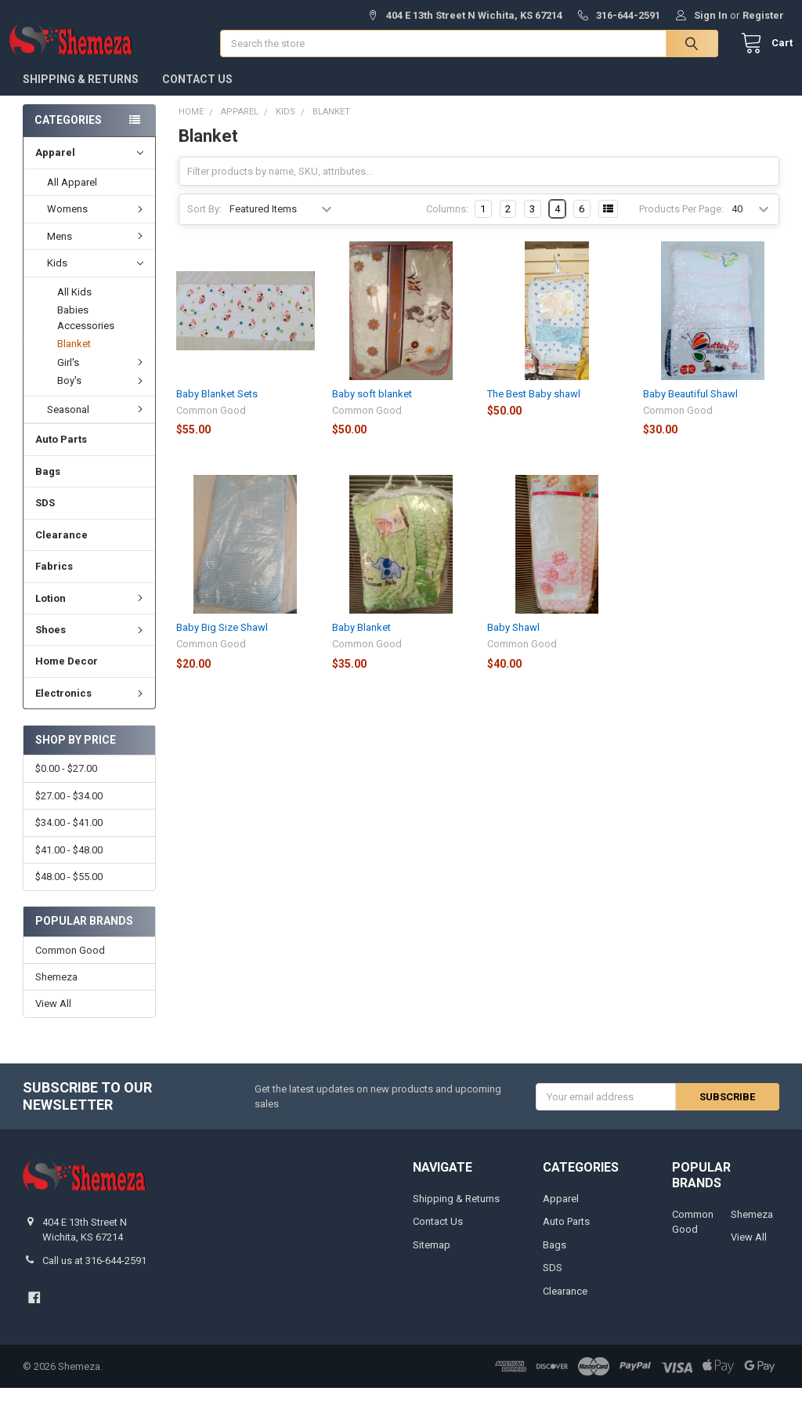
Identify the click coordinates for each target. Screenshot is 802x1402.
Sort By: (204, 223)
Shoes (90, 644)
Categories (68, 134)
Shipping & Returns (81, 93)
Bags (47, 485)
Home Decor (66, 675)
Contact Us (197, 93)
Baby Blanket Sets (217, 408)
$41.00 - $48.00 (69, 864)
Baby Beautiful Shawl (690, 408)
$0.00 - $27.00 (66, 782)
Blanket (74, 358)
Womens (97, 223)
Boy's (102, 394)
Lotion (90, 612)
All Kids (74, 306)
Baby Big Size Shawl (222, 641)
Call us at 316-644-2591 (94, 1275)
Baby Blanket (361, 641)
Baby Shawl (513, 641)
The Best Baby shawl (533, 408)
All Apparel (72, 196)
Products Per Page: (681, 223)
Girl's (102, 376)
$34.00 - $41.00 (69, 836)
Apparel (89, 167)
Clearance (61, 549)
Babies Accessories (85, 332)
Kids (95, 277)
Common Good (70, 964)
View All (53, 1018)
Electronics (90, 707)
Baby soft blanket (372, 408)
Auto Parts (61, 453)
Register (763, 15)
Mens (97, 250)
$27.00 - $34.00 (69, 810)
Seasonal (97, 423)
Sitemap (431, 1259)
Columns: (447, 223)
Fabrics (54, 580)
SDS (45, 517)
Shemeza (56, 991)
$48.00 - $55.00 (69, 891)
